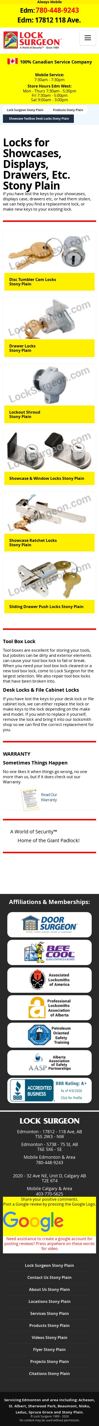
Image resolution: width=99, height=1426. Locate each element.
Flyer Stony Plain (49, 1349)
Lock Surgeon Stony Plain (25, 110)
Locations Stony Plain (50, 1301)
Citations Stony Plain (49, 1373)
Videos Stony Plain (50, 1337)
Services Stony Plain (49, 1313)
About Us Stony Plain (49, 1289)
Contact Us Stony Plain (49, 1277)
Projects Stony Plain (49, 1361)
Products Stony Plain (68, 110)
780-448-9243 (49, 1162)
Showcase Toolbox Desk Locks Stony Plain (39, 118)
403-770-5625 (49, 1194)
